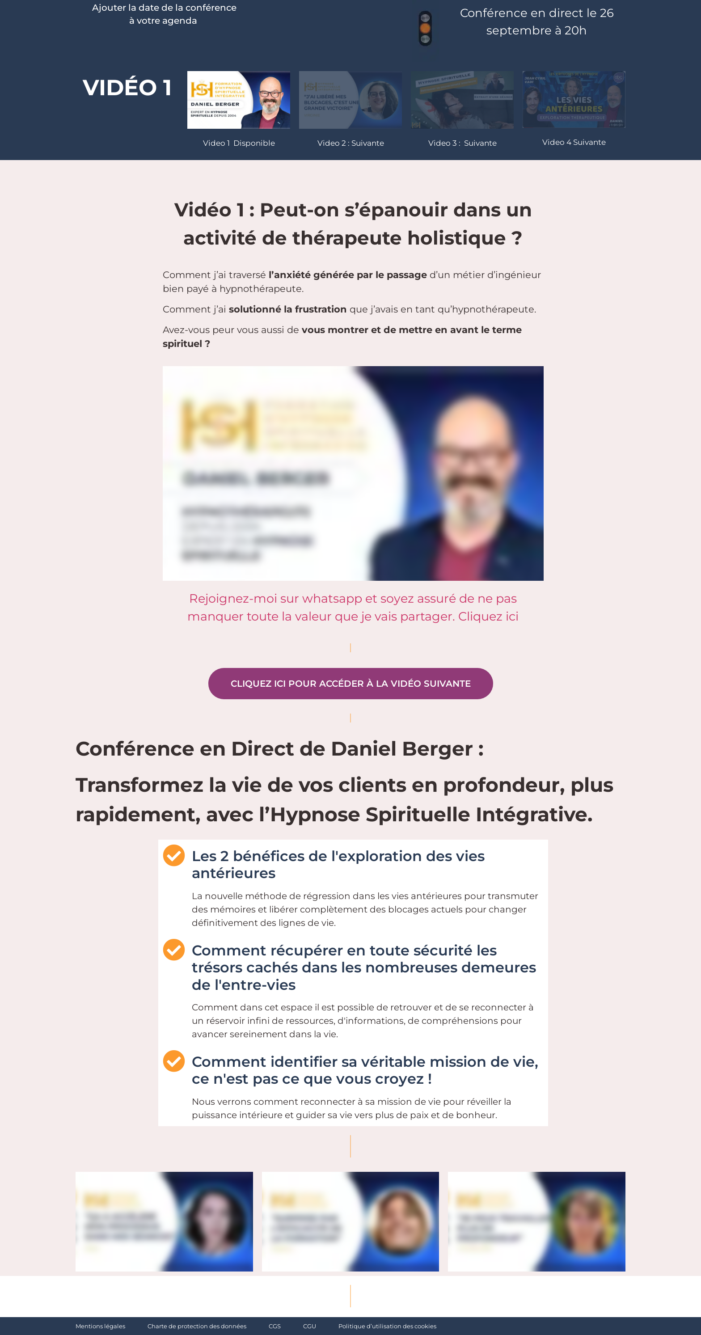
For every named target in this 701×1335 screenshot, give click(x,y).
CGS (275, 1326)
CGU (309, 1326)
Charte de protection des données (197, 1326)
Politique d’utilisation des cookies (387, 1326)
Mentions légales (100, 1326)
